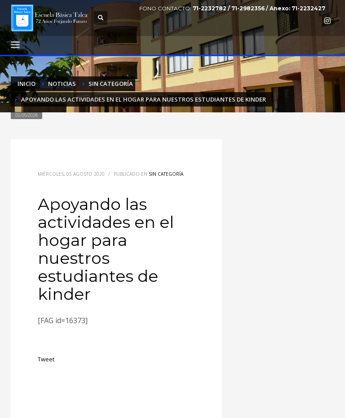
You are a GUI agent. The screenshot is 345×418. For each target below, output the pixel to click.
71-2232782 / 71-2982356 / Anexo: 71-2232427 (259, 8)
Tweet (46, 359)
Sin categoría (166, 174)
